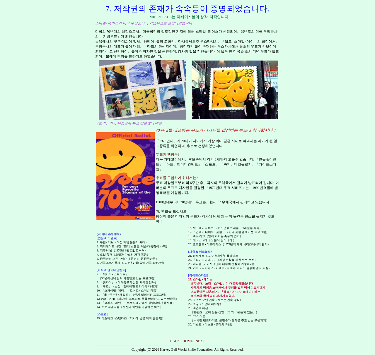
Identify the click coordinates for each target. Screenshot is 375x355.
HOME (188, 341)
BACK (175, 341)
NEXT (200, 341)
